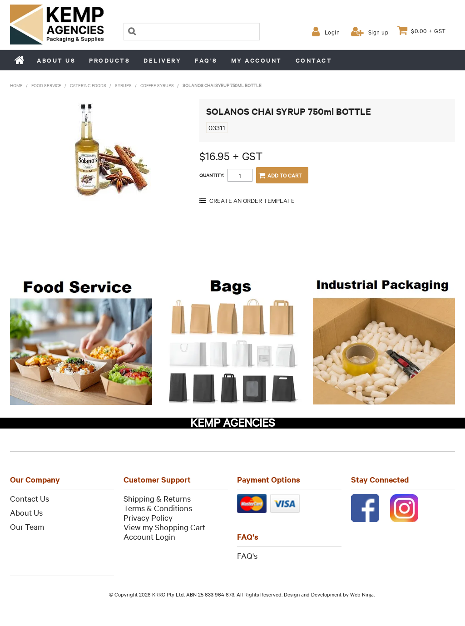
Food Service (46, 85)
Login (332, 32)
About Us (26, 512)
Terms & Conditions (158, 508)
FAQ (244, 555)
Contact (314, 60)
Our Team (27, 526)
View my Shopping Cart (164, 527)
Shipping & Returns (157, 498)
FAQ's (206, 60)
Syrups (123, 85)
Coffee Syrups (157, 85)
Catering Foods (88, 85)
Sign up (378, 32)
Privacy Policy (148, 517)
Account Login (149, 536)
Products (109, 60)
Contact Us (29, 498)
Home (20, 60)
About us (56, 60)
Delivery (162, 60)
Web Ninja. (362, 594)
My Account (256, 60)
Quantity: (211, 175)
